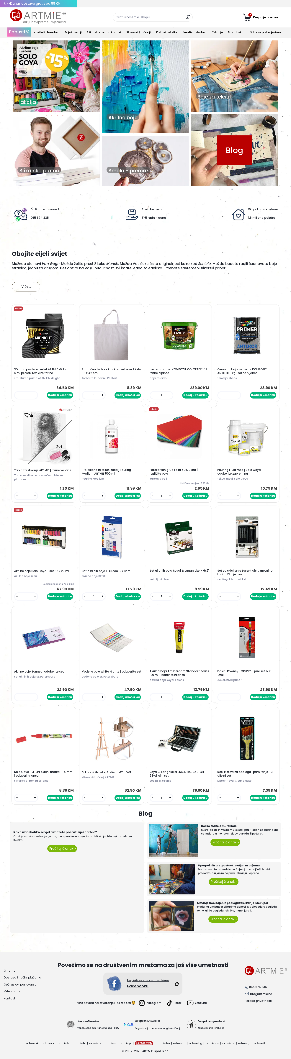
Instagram (150, 1003)
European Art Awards (147, 1021)
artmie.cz (48, 1043)
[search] (188, 18)
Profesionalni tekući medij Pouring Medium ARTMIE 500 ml (106, 472)
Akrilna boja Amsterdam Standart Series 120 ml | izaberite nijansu (179, 673)
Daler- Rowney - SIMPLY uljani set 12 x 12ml (244, 673)
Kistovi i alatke (166, 32)
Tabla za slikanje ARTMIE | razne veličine (42, 470)
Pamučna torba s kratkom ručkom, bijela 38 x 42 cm (111, 371)
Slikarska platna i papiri (104, 32)
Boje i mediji (73, 32)
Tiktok (174, 1003)
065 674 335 (39, 218)
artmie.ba (163, 1043)
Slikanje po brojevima (265, 32)
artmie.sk (32, 1043)
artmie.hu (64, 1043)
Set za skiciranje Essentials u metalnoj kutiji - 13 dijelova (245, 572)
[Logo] (38, 16)
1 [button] (46, 116)
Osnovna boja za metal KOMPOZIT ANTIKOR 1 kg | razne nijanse (242, 371)
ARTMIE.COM (144, 1043)
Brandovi (234, 32)
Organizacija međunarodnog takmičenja (158, 1028)
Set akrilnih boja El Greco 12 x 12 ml (106, 571)
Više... (26, 286)
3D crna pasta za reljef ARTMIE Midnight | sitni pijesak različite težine (43, 371)
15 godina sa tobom (263, 209)
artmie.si (110, 1043)
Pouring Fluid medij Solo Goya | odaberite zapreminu (239, 472)
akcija (28, 102)
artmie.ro (179, 1043)
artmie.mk (212, 1043)
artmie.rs (95, 1043)
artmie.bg (195, 1043)
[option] (56, 76)
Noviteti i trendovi (46, 32)
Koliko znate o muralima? (219, 826)
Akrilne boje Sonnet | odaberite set (39, 671)
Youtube (197, 1003)
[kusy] (26, 395)
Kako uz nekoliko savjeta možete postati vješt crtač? (55, 832)
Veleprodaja (12, 991)
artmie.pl (126, 1043)
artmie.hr (80, 1043)
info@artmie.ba (260, 994)
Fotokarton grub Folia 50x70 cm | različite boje (174, 472)
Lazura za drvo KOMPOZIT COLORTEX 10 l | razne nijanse (179, 371)
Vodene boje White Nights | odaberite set (111, 671)
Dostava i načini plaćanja (22, 977)
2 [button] (52, 116)
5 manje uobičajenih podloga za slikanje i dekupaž (232, 903)
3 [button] (57, 116)
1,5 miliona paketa (261, 218)
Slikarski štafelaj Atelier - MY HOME (107, 772)
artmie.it (259, 1043)
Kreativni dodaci (194, 32)
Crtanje (217, 32)
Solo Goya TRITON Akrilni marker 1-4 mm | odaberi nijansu (43, 774)
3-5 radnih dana (154, 218)
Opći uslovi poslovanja (20, 984)
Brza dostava (152, 209)
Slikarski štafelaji (138, 32)
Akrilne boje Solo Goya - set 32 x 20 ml (41, 571)
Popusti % (19, 32)
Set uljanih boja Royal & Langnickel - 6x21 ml (179, 572)
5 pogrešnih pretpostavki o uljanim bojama (229, 865)
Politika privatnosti (258, 1001)
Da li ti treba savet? (45, 209)
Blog (234, 150)
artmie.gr (244, 1043)
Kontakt (9, 998)
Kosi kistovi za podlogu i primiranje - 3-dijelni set (245, 774)
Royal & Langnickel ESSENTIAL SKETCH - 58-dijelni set (178, 774)
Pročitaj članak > (62, 848)
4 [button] (63, 116)
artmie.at (228, 1043)
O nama (10, 971)
